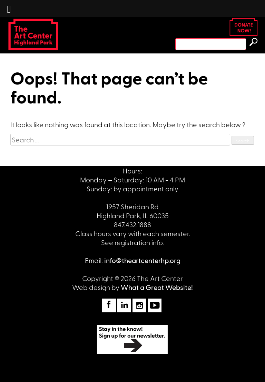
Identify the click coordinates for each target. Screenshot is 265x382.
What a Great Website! (157, 287)
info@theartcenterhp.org (142, 260)
